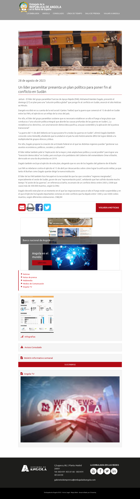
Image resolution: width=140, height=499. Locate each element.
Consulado (58, 13)
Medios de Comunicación (33, 284)
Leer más (42, 263)
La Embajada (33, 13)
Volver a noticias (109, 207)
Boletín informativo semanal (37, 357)
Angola (46, 13)
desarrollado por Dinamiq (87, 492)
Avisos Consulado (31, 347)
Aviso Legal (66, 492)
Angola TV (27, 287)
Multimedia (27, 280)
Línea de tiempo (74, 13)
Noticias (26, 274)
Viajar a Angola (112, 13)
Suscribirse (70, 365)
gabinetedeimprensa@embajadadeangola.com (75, 480)
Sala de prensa (92, 13)
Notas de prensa (30, 277)
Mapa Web (74, 492)
